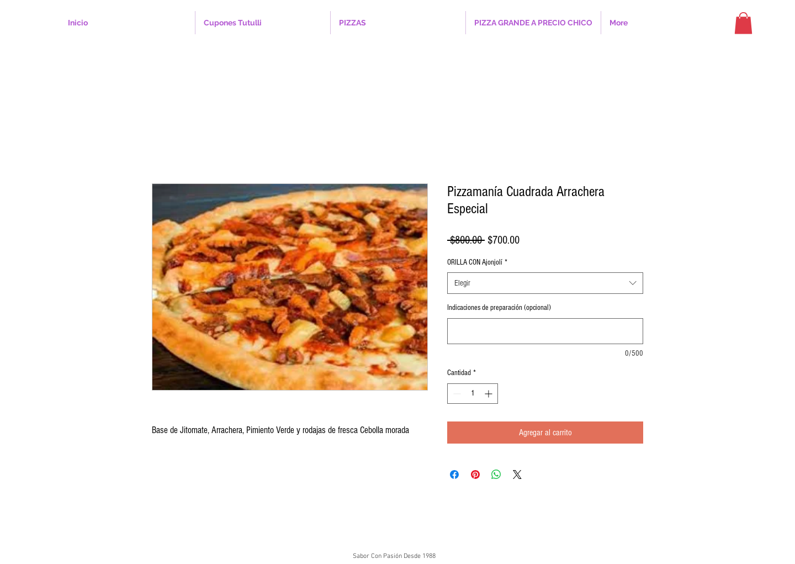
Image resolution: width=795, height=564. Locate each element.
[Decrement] (456, 393)
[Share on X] (517, 474)
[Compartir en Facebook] (454, 474)
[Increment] (489, 393)
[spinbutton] (473, 393)
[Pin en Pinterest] (475, 474)
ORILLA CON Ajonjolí (477, 262)
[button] (262, 22)
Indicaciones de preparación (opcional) (499, 307)
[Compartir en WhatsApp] (496, 474)
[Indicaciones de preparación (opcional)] (545, 331)
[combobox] (545, 283)
